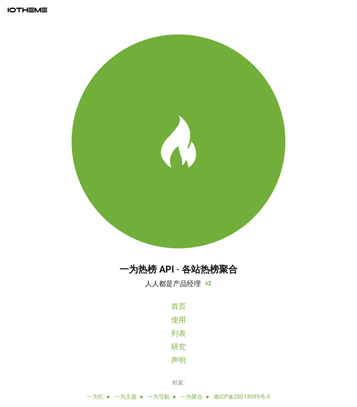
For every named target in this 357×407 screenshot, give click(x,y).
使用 (178, 319)
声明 (178, 360)
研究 (178, 346)
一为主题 (125, 396)
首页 (178, 306)
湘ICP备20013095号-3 (241, 396)
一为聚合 (191, 396)
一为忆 (95, 396)
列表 (178, 333)
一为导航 (158, 396)
